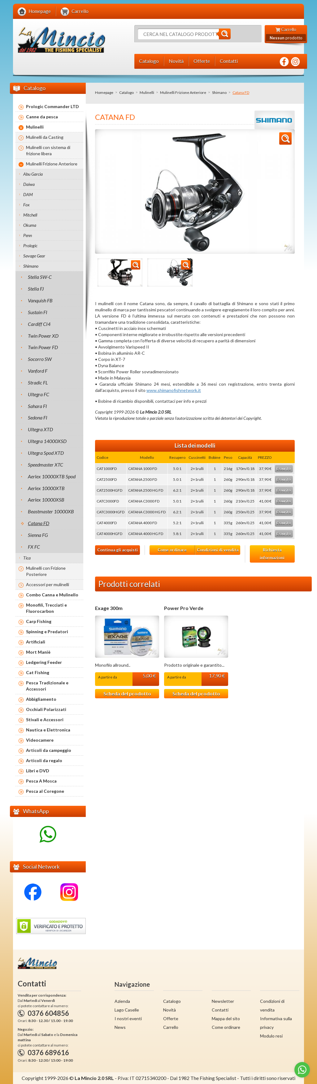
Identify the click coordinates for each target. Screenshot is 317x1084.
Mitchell (30, 214)
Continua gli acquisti (117, 549)
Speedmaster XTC (45, 464)
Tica (27, 557)
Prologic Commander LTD (52, 106)
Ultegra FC (38, 394)
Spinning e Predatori (47, 631)
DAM (28, 194)
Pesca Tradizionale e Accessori (47, 685)
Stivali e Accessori (44, 719)
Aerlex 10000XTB (46, 488)
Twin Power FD (43, 347)
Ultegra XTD (40, 429)
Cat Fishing (37, 672)
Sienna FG (38, 535)
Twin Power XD (43, 336)
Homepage (104, 92)
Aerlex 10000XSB (46, 500)
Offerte (170, 1018)
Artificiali (35, 641)
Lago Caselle (127, 1009)
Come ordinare (172, 549)
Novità (169, 1009)
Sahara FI (37, 406)
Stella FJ (36, 289)
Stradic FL (38, 382)
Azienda (122, 1001)
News (120, 1027)
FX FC (34, 547)
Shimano (219, 92)
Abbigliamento (41, 699)
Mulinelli (147, 92)
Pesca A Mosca (41, 780)
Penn (27, 235)
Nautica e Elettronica (48, 729)
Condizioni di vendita (217, 549)
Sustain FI (37, 312)
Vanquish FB (40, 300)
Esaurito (283, 468)
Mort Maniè (38, 652)
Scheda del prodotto (127, 693)
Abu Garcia (33, 174)
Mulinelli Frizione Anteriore (183, 92)
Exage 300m (109, 608)
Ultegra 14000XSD (47, 441)
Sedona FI (37, 417)
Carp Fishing (38, 621)
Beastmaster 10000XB (51, 511)
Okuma (29, 225)
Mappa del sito (226, 1018)
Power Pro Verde (183, 608)
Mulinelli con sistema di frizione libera (48, 150)
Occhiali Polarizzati (46, 709)
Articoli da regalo (44, 760)
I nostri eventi (128, 1018)
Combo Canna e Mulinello (52, 594)
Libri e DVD (37, 770)
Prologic (30, 245)
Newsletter (223, 1001)
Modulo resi (271, 1035)
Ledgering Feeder (44, 662)
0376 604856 (48, 1013)
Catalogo (126, 92)
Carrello (170, 1027)
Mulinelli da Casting (44, 137)
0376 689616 (48, 1052)
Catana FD (38, 523)
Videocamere (40, 740)
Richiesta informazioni (272, 553)
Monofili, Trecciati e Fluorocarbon (46, 608)
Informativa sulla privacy (276, 1023)
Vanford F (37, 371)
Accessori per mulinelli (47, 584)
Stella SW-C (40, 277)
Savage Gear (34, 255)
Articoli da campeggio (48, 750)
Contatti (220, 1009)
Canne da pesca (42, 116)
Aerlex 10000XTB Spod (52, 476)
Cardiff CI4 (39, 324)
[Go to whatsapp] (302, 1069)
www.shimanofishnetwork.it (173, 390)
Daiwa (29, 184)
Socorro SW (40, 359)
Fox (26, 204)
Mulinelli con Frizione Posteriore (46, 571)
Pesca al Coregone (45, 791)
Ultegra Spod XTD (46, 453)
